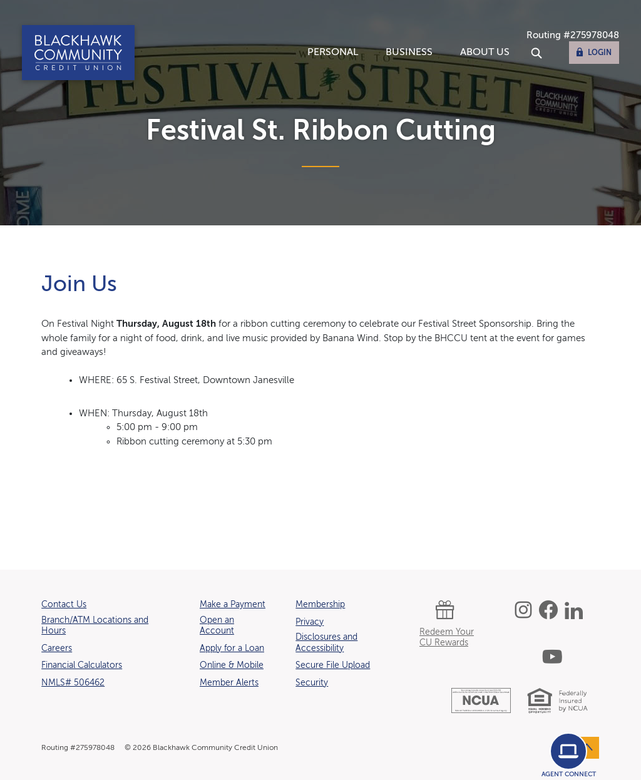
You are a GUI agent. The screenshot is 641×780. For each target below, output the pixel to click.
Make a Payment (232, 604)
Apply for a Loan (232, 648)
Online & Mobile (232, 665)
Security (311, 683)
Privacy (309, 622)
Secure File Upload (332, 665)
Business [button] (409, 53)
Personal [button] (332, 53)
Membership (320, 604)
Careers (56, 648)
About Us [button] (485, 53)
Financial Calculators (81, 665)
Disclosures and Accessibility (326, 643)
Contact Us (63, 604)
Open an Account (217, 626)
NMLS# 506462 (73, 683)
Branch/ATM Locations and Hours (94, 626)
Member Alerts (229, 683)
